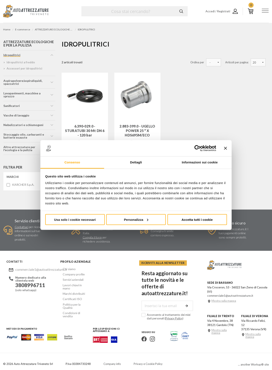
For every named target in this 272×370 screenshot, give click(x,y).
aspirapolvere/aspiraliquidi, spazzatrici (22, 83)
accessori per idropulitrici (24, 69)
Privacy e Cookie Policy (148, 358)
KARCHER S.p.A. (23, 186)
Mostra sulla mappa (223, 299)
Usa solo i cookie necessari (75, 219)
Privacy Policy (166, 312)
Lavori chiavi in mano (73, 285)
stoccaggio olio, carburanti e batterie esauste (23, 137)
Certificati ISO (70, 295)
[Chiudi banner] (225, 148)
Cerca (181, 11)
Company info (112, 358)
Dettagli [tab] (136, 162)
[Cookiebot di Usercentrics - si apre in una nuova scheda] (197, 148)
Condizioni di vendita (74, 305)
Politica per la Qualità (74, 300)
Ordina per (197, 62)
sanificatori (11, 107)
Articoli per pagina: (237, 62)
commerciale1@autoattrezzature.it (33, 270)
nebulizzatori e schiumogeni (23, 126)
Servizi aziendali (70, 280)
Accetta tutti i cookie (197, 219)
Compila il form (92, 238)
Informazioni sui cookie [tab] (200, 162)
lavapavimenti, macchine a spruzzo (21, 96)
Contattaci (21, 228)
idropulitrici (11, 56)
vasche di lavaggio (16, 116)
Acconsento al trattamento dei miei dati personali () (166, 310)
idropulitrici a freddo (20, 63)
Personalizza (136, 219)
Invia (188, 300)
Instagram (150, 333)
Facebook (141, 333)
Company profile (71, 275)
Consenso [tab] (72, 162)
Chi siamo (66, 270)
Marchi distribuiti (71, 290)
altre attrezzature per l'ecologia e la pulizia (19, 149)
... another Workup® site (253, 359)
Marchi (12, 178)
